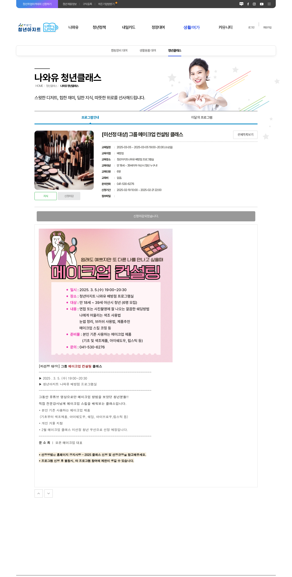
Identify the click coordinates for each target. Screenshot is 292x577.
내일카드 (128, 27)
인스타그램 (254, 4)
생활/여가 (191, 27)
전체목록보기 (245, 134)
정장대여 (158, 27)
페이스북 (248, 4)
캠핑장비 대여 (119, 50)
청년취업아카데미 (37, 4)
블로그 (241, 4)
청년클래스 (174, 50)
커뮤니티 (225, 27)
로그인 (251, 27)
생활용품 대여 (148, 50)
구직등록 (87, 4)
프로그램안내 (90, 117)
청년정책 (99, 27)
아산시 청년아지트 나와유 (38, 27)
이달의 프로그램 (202, 117)
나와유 (73, 27)
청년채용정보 (70, 4)
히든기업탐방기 (106, 4)
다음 (38, 493)
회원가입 (267, 27)
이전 (48, 493)
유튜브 (262, 4)
